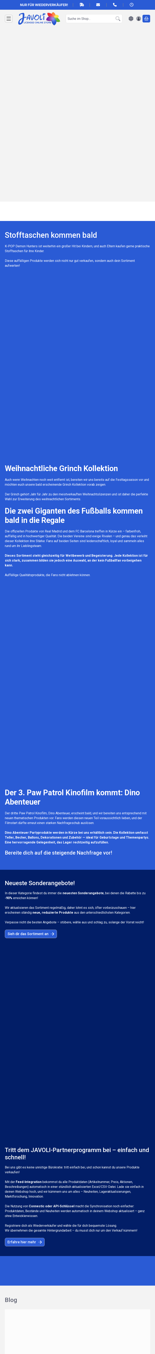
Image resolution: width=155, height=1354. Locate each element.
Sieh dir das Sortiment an (30, 576)
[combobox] (94, 18)
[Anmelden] (138, 18)
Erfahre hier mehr (24, 701)
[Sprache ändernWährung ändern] (131, 18)
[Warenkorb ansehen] (146, 18)
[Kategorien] (9, 18)
